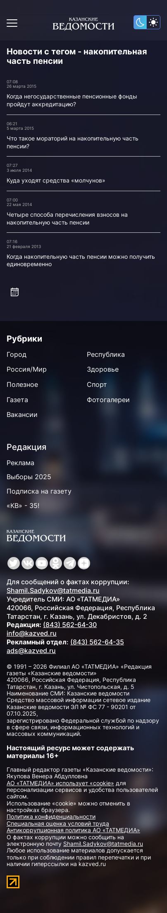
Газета (17, 400)
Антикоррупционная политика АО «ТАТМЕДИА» (73, 829)
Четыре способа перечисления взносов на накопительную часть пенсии (67, 218)
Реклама (20, 463)
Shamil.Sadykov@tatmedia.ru (53, 590)
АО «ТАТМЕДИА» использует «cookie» (60, 783)
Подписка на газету (39, 491)
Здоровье (103, 369)
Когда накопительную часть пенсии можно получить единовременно (81, 260)
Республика (106, 354)
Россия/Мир (27, 369)
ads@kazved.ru (31, 650)
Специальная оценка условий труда (58, 823)
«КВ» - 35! (23, 505)
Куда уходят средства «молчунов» (56, 180)
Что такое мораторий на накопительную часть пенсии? (72, 142)
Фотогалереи (108, 400)
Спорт (97, 384)
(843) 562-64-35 (97, 642)
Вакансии (22, 414)
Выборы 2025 (29, 477)
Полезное (22, 384)
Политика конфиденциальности (51, 816)
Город (16, 354)
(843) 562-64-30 (70, 624)
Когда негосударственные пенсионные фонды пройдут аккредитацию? (72, 100)
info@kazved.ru (32, 633)
